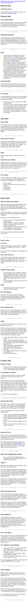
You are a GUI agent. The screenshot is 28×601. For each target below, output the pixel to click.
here (24, 591)
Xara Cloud (10, 2)
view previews (8, 559)
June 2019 (17, 1)
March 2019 (23, 1)
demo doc (14, 394)
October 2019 (11, 1)
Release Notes (4, 1)
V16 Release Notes (12, 13)
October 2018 (4, 2)
